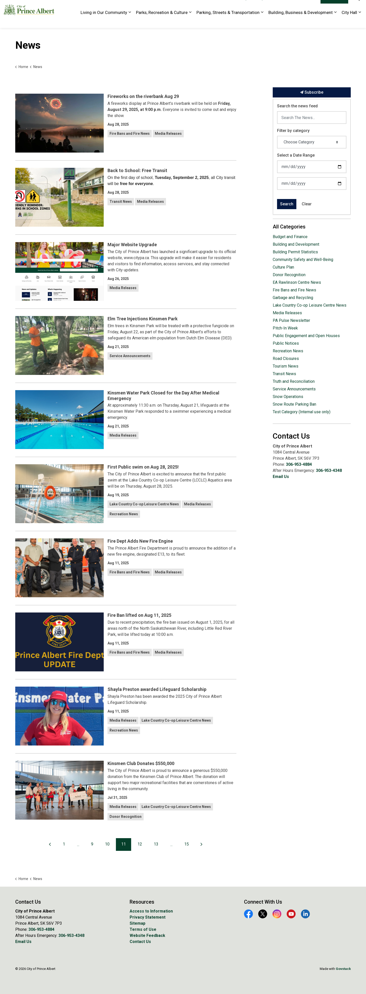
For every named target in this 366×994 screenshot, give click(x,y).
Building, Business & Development (300, 20)
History (258, 7)
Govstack (343, 969)
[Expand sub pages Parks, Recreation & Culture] (190, 21)
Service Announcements (130, 356)
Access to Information (151, 911)
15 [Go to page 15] (186, 844)
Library (241, 7)
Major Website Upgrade (132, 244)
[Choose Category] (312, 142)
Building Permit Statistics (295, 252)
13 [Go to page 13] (156, 844)
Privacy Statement (147, 917)
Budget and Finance (290, 236)
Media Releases (168, 133)
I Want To (334, 7)
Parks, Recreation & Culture (162, 20)
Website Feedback (301, 7)
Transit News (121, 202)
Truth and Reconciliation (294, 381)
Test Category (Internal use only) (301, 411)
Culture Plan (283, 267)
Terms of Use (143, 929)
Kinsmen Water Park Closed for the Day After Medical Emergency (163, 395)
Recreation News (124, 514)
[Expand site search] (357, 7)
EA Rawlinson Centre (190, 7)
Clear (307, 204)
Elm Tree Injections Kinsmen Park (143, 318)
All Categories (289, 227)
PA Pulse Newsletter (291, 320)
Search (286, 204)
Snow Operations (288, 396)
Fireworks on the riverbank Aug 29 (143, 96)
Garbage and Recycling (293, 297)
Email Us (281, 476)
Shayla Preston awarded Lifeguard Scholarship (157, 689)
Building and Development (296, 244)
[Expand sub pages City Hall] (359, 21)
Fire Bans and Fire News (130, 133)
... (78, 844)
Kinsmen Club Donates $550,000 (141, 763)
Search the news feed (297, 106)
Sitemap (137, 923)
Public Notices (286, 343)
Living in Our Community (104, 20)
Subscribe (312, 92)
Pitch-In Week (285, 328)
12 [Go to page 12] (140, 844)
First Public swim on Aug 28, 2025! (143, 467)
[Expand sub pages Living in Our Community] (129, 21)
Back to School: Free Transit (137, 170)
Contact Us (140, 941)
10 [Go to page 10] (107, 844)
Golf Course (221, 7)
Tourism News (285, 366)
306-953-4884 (299, 464)
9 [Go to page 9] (92, 844)
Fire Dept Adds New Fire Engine (140, 541)
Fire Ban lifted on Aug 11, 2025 (139, 615)
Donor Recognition (126, 817)
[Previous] (50, 844)
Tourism (275, 7)
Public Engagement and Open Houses (306, 335)
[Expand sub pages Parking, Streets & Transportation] (262, 21)
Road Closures (286, 358)
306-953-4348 (329, 470)
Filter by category (293, 130)
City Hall (349, 20)
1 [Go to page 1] (64, 844)
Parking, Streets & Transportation (228, 20)
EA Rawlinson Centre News (297, 282)
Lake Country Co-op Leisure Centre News (144, 504)
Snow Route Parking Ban (294, 404)
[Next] (201, 844)
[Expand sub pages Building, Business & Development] (335, 21)
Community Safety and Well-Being (303, 259)
